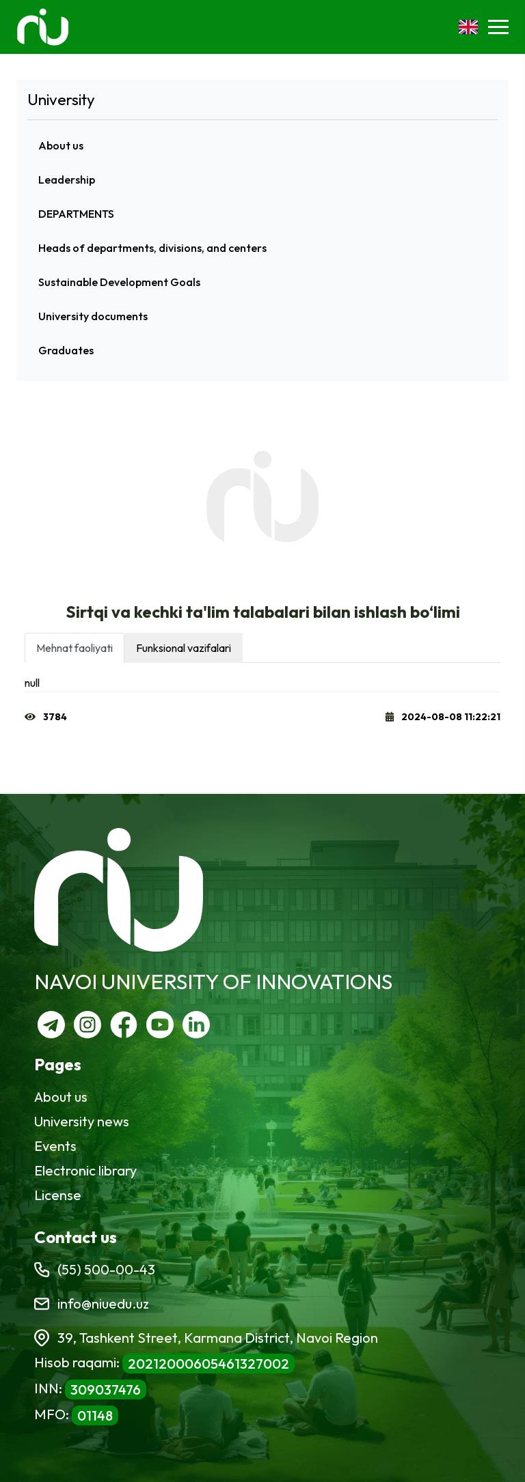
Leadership (66, 179)
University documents (93, 316)
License (57, 1194)
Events (55, 1145)
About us (60, 145)
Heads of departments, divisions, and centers (152, 248)
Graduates (66, 350)
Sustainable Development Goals (119, 282)
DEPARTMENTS (76, 213)
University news (81, 1121)
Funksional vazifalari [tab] (183, 648)
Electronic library (85, 1170)
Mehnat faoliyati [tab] (74, 648)
